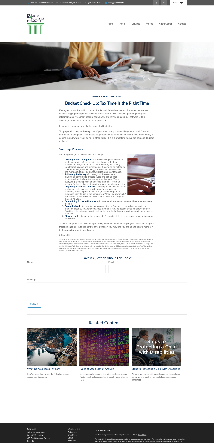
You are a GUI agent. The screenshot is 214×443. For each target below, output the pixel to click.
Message (31, 280)
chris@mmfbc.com (114, 3)
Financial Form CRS (104, 430)
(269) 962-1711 (93, 3)
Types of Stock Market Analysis (96, 368)
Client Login (178, 3)
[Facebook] (164, 2)
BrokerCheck (142, 435)
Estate (70, 438)
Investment (72, 435)
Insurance (72, 441)
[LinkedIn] (156, 2)
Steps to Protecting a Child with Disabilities (156, 368)
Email (111, 262)
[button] (110, 24)
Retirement (72, 432)
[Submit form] (34, 304)
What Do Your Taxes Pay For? (43, 368)
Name (30, 262)
